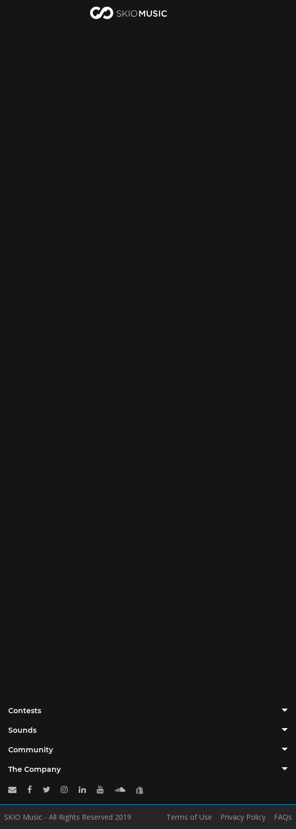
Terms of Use (189, 817)
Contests (24, 710)
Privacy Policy (243, 817)
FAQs (283, 817)
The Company (34, 769)
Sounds (22, 730)
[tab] (148, 710)
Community (30, 749)
